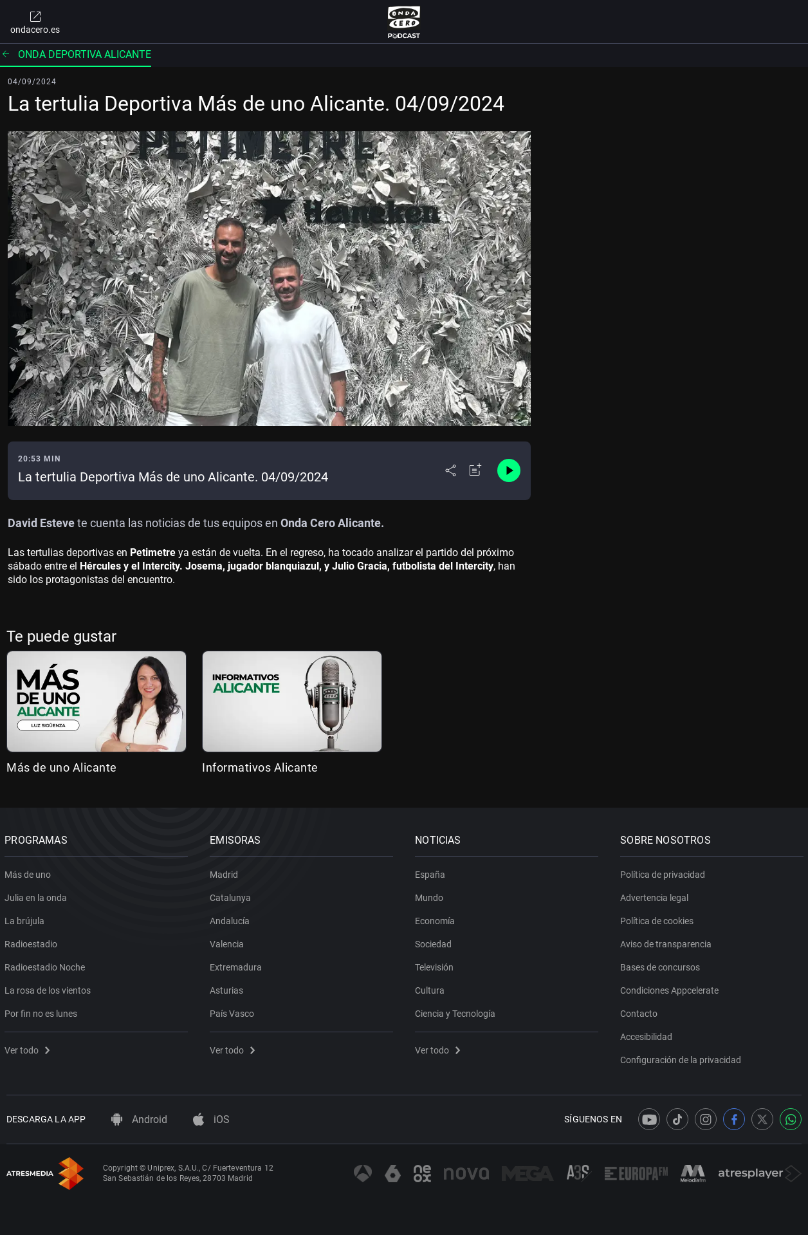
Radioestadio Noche (46, 965)
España (432, 872)
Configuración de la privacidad (682, 1057)
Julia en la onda (37, 895)
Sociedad (435, 941)
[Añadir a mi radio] (475, 470)
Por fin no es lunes (42, 1011)
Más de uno (29, 872)
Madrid (226, 872)
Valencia (229, 941)
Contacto (640, 1011)
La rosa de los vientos (49, 988)
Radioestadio (32, 941)
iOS (211, 1119)
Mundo (431, 895)
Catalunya (232, 895)
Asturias (228, 988)
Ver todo (28, 1048)
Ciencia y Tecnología (457, 1011)
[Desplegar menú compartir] (450, 470)
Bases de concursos (662, 965)
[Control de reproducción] (508, 470)
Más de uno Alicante (61, 767)
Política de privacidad (664, 872)
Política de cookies (658, 918)
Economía (437, 918)
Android (139, 1119)
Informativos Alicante (260, 767)
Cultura (431, 988)
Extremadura (238, 965)
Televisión (436, 965)
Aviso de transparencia (667, 941)
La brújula (26, 918)
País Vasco (234, 1011)
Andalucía (232, 918)
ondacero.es (35, 22)
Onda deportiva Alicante (75, 54)
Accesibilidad (648, 1034)
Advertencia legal (656, 895)
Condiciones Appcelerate (671, 988)
